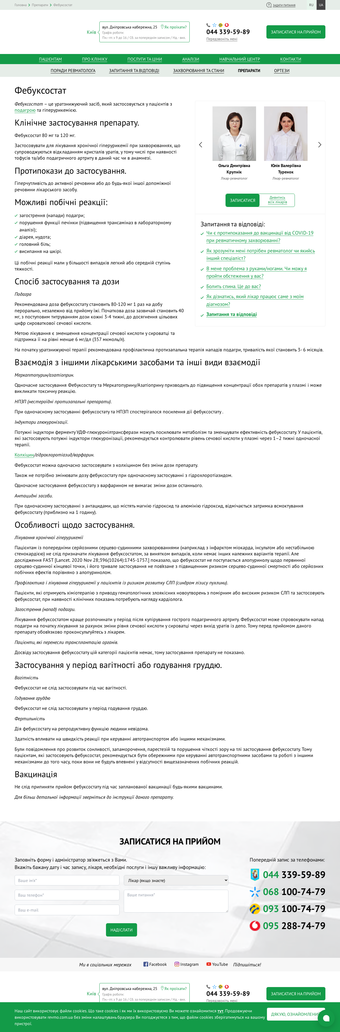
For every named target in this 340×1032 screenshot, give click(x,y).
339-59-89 (228, 31)
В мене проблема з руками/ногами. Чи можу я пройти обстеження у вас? (256, 271)
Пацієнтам (50, 57)
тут (220, 1010)
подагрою (25, 108)
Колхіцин (24, 453)
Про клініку (94, 57)
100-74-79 (294, 890)
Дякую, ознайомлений (296, 1014)
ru (311, 5)
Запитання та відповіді (231, 312)
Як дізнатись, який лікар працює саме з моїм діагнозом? (255, 299)
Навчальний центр (239, 57)
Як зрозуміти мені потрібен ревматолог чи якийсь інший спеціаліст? (260, 253)
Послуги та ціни (145, 57)
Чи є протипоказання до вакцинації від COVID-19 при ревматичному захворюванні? (259, 235)
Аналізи (190, 57)
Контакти (290, 57)
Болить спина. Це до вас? (233, 284)
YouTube (220, 962)
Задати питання (284, 5)
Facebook (158, 962)
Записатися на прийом (296, 31)
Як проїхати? (175, 26)
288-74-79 (294, 924)
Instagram (189, 962)
